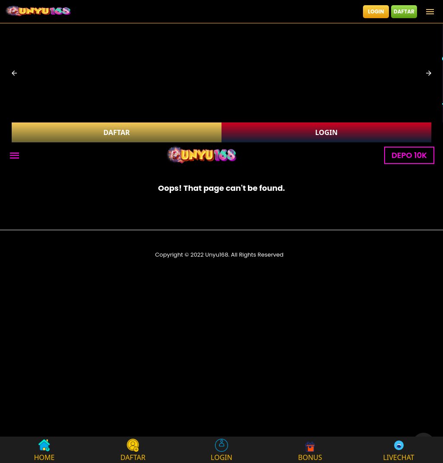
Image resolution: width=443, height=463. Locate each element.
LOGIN (376, 11)
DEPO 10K (409, 155)
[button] (14, 73)
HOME (44, 450)
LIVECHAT (398, 450)
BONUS (310, 450)
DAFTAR (404, 11)
